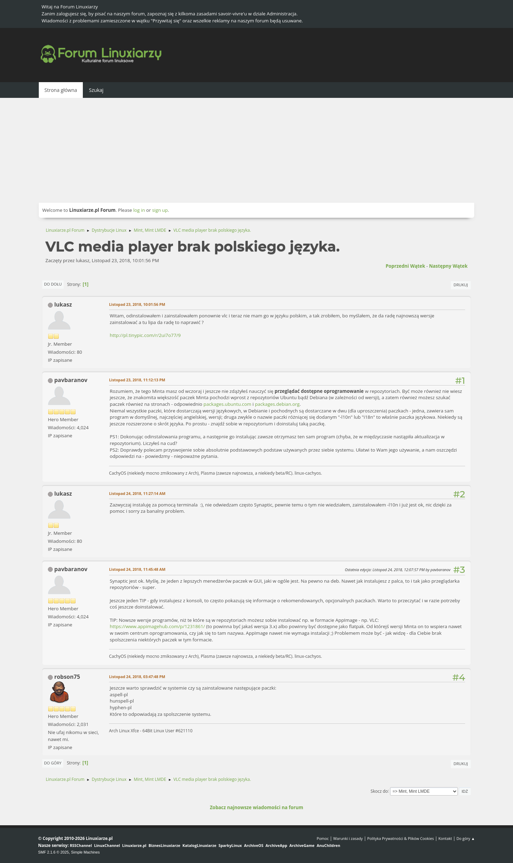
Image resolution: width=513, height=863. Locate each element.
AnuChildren (328, 845)
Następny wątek (448, 266)
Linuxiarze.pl (134, 845)
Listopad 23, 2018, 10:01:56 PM (137, 304)
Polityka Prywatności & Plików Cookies (400, 838)
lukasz (63, 304)
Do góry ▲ (465, 838)
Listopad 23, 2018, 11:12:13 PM (137, 379)
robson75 (67, 677)
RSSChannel (81, 845)
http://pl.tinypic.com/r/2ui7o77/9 (145, 335)
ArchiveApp (276, 845)
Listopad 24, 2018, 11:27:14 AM (137, 493)
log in (139, 210)
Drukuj (461, 284)
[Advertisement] (256, 150)
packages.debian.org (277, 404)
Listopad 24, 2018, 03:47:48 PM (137, 676)
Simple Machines (85, 852)
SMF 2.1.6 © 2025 (53, 852)
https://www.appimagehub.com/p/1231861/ (157, 626)
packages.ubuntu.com (227, 404)
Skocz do (379, 791)
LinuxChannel (107, 845)
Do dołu (53, 284)
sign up (160, 210)
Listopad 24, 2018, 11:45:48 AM (137, 569)
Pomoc (323, 838)
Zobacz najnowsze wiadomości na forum (256, 807)
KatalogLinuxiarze (199, 845)
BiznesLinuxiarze (164, 845)
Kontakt (445, 838)
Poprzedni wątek (405, 266)
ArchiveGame (302, 845)
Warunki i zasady (348, 838)
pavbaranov (70, 380)
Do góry (53, 762)
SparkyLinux (230, 845)
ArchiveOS (253, 845)
